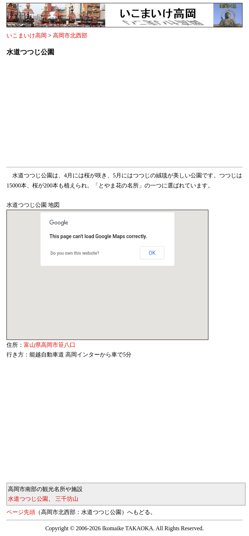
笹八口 (66, 345)
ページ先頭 (20, 512)
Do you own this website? (75, 253)
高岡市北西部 (70, 35)
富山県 (32, 345)
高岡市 (49, 345)
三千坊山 (66, 499)
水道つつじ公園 (28, 499)
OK (152, 253)
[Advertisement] (124, 113)
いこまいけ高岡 (26, 35)
